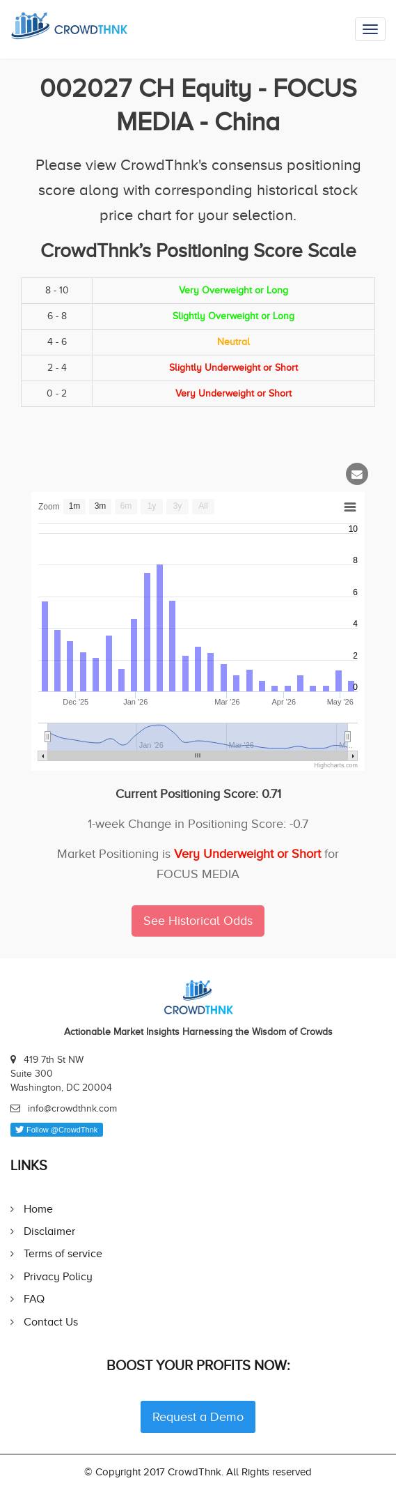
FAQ (34, 1299)
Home (38, 1209)
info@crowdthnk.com (72, 1108)
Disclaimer (49, 1231)
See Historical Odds (198, 921)
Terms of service (63, 1253)
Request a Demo (198, 1417)
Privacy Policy (58, 1276)
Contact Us (51, 1322)
